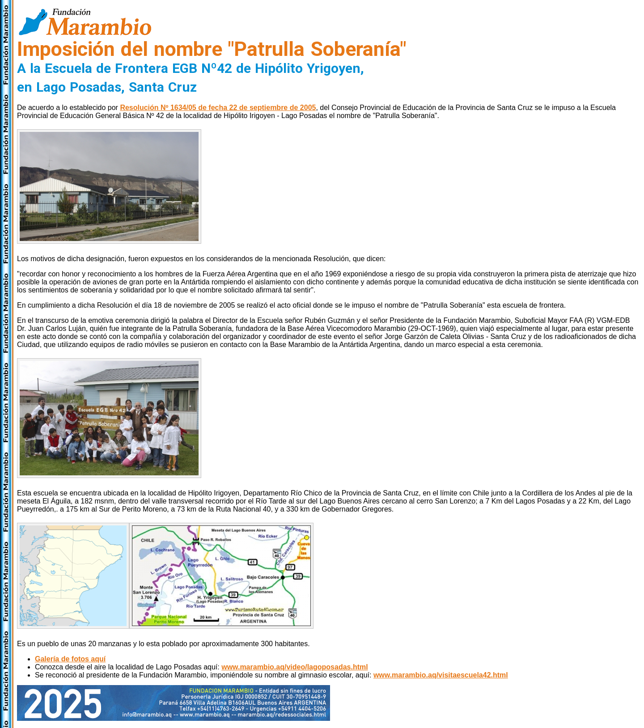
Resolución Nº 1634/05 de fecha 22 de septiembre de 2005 (218, 107)
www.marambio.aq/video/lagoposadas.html (294, 667)
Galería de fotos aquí (70, 659)
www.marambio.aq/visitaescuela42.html (440, 675)
